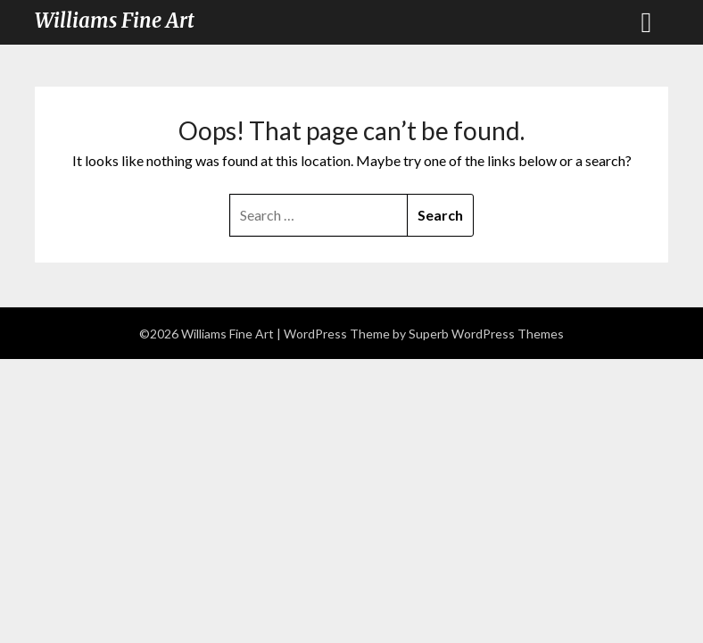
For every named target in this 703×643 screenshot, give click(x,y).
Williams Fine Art (114, 20)
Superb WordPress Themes (486, 333)
